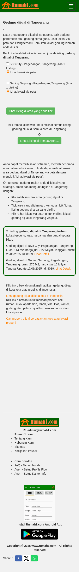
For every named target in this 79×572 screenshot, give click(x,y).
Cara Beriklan (23, 461)
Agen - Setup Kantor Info (30, 473)
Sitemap (19, 446)
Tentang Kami (23, 438)
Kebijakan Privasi (25, 451)
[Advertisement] (39, 368)
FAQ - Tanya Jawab (27, 465)
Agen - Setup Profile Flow (30, 469)
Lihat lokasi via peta (21, 72)
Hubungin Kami (24, 442)
